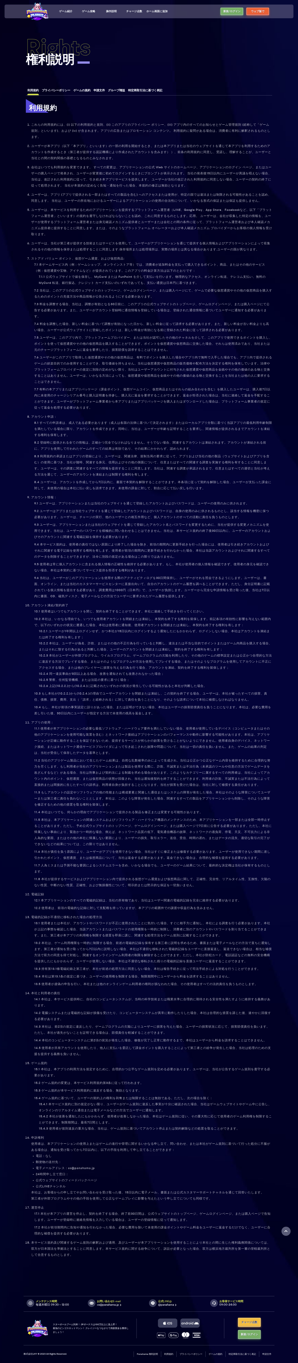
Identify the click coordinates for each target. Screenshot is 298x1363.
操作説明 (111, 11)
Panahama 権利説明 (147, 1354)
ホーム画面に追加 (157, 11)
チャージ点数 (134, 11)
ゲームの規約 (215, 1354)
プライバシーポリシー (191, 1354)
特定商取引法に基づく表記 (242, 1354)
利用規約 (168, 1354)
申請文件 (266, 1354)
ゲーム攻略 (88, 11)
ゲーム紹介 (65, 11)
